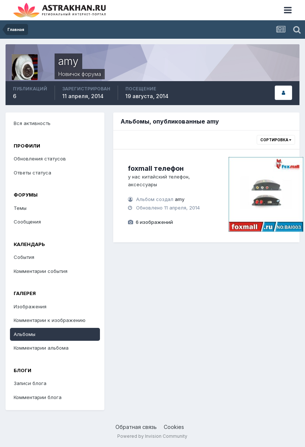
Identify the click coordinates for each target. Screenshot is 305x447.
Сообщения (27, 222)
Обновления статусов (40, 159)
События (24, 257)
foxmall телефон (156, 168)
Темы (20, 208)
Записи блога (30, 383)
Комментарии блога (38, 397)
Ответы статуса (32, 173)
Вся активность (32, 123)
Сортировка (275, 140)
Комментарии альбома (41, 348)
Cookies (174, 427)
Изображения (30, 306)
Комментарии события (40, 271)
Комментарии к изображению (50, 320)
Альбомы (24, 334)
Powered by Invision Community (152, 436)
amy (179, 199)
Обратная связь (136, 427)
